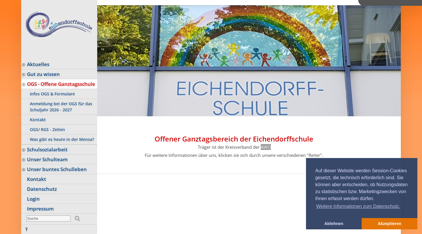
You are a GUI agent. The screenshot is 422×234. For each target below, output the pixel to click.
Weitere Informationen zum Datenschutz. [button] (358, 206)
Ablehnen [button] (333, 223)
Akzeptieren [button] (389, 223)
